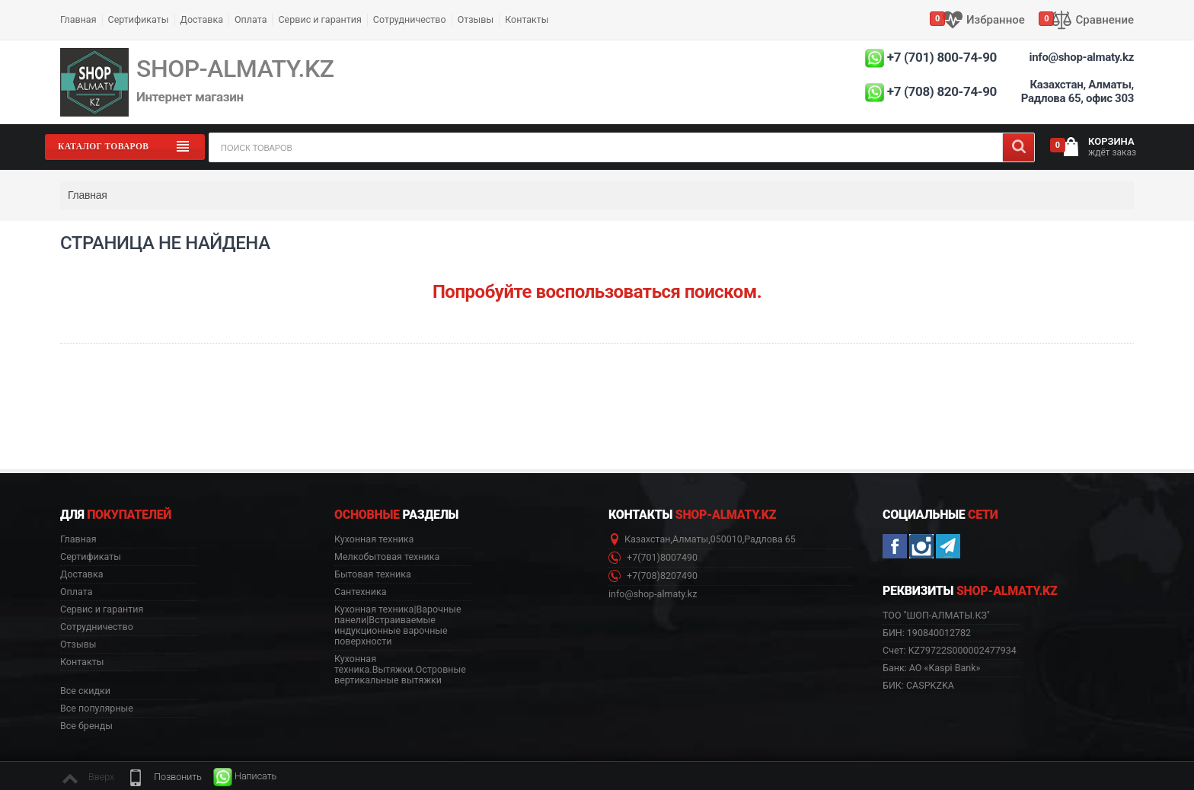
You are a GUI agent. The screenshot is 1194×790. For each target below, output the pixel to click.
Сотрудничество (409, 19)
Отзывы (476, 19)
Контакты (526, 19)
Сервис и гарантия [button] (101, 609)
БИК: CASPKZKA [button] (918, 685)
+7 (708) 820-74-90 (942, 91)
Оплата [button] (76, 592)
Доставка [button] (82, 574)
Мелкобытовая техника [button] (386, 557)
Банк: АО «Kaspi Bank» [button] (931, 667)
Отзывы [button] (78, 644)
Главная (78, 19)
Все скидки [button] (85, 691)
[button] (164, 777)
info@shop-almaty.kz (1082, 57)
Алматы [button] (690, 539)
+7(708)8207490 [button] (653, 576)
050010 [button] (726, 539)
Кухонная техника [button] (373, 539)
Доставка (202, 19)
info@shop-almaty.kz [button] (652, 594)
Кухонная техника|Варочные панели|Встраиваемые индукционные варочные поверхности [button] (397, 625)
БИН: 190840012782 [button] (927, 632)
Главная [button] (78, 539)
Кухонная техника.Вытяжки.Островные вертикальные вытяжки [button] (400, 670)
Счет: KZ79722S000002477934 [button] (950, 650)
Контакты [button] (82, 662)
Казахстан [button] (647, 539)
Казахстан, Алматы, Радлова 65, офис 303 (1077, 91)
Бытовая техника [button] (372, 574)
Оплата (251, 19)
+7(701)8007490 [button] (653, 558)
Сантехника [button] (360, 592)
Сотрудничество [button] (96, 627)
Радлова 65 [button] (770, 539)
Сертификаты (138, 19)
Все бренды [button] (86, 726)
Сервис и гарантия (319, 19)
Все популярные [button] (96, 708)
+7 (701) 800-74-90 (942, 57)
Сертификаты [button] (90, 557)
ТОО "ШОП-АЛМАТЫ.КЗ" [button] (936, 615)
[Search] (1018, 147)
